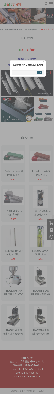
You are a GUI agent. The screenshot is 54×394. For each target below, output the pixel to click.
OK (39, 73)
